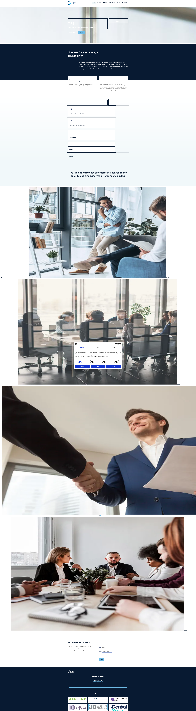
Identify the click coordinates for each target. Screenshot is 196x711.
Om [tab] (114, 347)
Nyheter (105, 2)
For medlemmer (112, 2)
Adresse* (100, 620)
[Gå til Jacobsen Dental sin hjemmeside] (98, 686)
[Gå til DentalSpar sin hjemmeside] (118, 690)
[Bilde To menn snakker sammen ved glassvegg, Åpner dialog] (99, 254)
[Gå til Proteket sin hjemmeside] (93, 676)
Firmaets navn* (102, 616)
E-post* (100, 631)
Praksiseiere (124, 2)
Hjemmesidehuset (97, 703)
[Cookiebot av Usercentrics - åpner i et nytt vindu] (116, 344)
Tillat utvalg (98, 366)
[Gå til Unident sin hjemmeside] (77, 677)
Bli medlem (100, 2)
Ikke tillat (82, 366)
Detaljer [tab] (98, 347)
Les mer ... (72, 133)
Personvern (103, 703)
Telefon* (100, 628)
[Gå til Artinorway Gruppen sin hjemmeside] (118, 678)
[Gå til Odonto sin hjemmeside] (106, 697)
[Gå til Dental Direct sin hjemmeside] (77, 687)
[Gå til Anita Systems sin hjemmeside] (75, 696)
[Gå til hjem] (72, 4)
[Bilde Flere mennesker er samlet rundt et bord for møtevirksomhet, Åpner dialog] (99, 606)
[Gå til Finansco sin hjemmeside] (121, 696)
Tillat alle (113, 366)
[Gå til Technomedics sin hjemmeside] (90, 697)
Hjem (95, 2)
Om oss (118, 2)
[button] (73, 32)
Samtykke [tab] (82, 347)
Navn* (100, 624)
